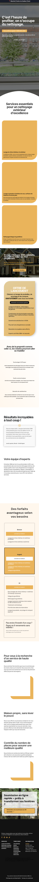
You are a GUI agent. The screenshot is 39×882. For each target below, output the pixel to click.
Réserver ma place (19, 270)
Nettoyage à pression (6, 845)
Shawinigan (16, 848)
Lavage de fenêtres (5, 843)
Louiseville (15, 852)
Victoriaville (16, 849)
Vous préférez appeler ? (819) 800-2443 (14, 31)
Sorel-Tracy (16, 854)
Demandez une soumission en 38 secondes (16, 811)
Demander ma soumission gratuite (19, 302)
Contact (27, 843)
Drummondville (16, 851)
